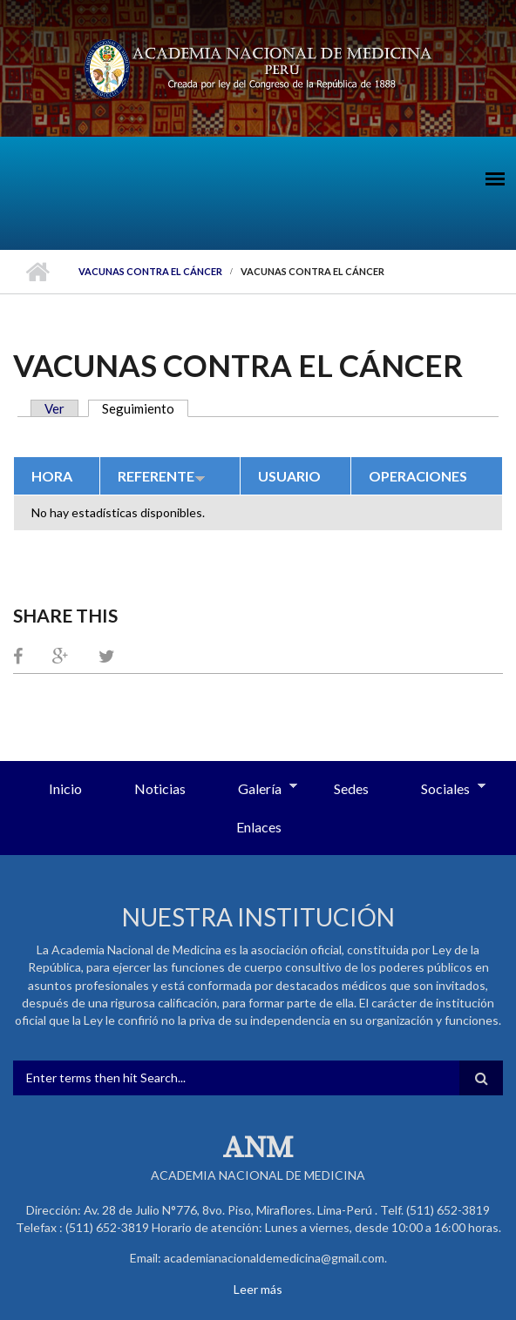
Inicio (37, 271)
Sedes (351, 788)
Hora (51, 476)
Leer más (258, 1289)
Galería (254, 789)
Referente (162, 476)
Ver (54, 408)
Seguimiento (145, 408)
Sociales (440, 789)
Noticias (160, 788)
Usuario (289, 476)
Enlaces (259, 826)
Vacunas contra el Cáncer (150, 271)
